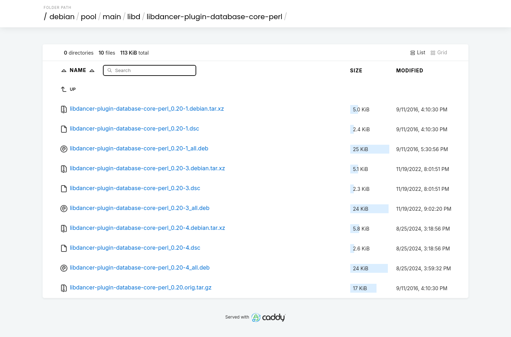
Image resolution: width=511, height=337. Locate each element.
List (417, 52)
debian (62, 17)
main (112, 17)
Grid (438, 52)
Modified (410, 70)
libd (134, 17)
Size (356, 70)
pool (89, 17)
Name (84, 70)
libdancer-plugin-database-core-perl (214, 17)
